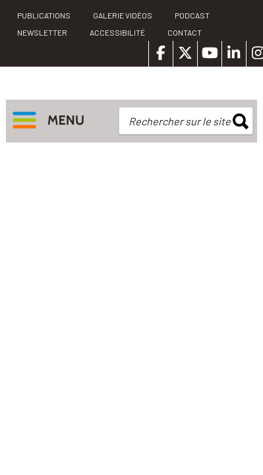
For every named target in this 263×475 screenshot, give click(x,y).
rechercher (240, 121)
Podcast (192, 15)
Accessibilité (117, 32)
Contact (184, 32)
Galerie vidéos (122, 15)
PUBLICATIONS (44, 15)
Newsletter (42, 32)
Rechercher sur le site (180, 121)
